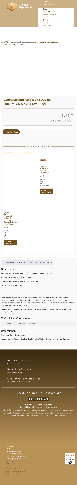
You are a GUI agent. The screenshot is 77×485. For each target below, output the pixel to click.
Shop (44, 17)
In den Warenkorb (11, 132)
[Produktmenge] (38, 127)
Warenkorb (49, 4)
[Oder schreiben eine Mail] (4, 378)
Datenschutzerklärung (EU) (16, 456)
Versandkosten (44, 185)
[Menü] (73, 454)
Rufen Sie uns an (18, 360)
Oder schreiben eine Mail (24, 379)
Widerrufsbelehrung (14, 451)
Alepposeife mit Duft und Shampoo (19, 42)
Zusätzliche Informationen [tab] (27, 262)
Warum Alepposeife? (50, 15)
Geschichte (47, 12)
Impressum (11, 446)
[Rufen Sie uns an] (4, 360)
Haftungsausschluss (14, 459)
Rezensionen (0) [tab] (46, 262)
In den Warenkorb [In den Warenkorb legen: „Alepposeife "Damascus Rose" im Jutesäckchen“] (46, 191)
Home (45, 9)
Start (3, 42)
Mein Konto (47, 23)
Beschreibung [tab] (9, 262)
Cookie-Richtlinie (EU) (14, 454)
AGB (8, 449)
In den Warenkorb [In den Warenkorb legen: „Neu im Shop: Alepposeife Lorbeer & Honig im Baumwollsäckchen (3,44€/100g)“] (10, 242)
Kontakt (46, 20)
